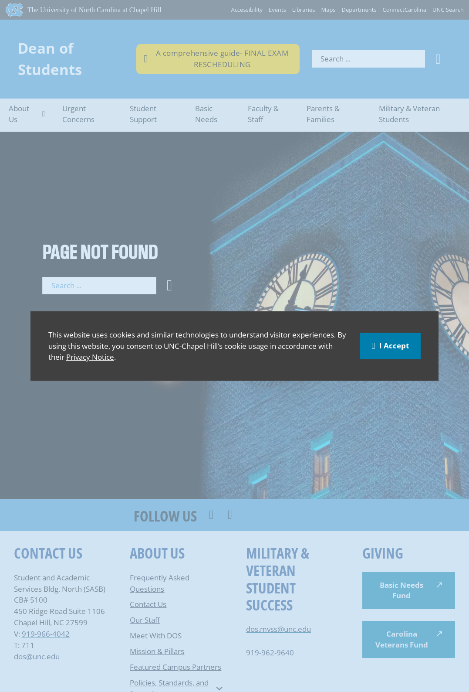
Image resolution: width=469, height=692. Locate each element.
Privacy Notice (90, 356)
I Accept (390, 345)
